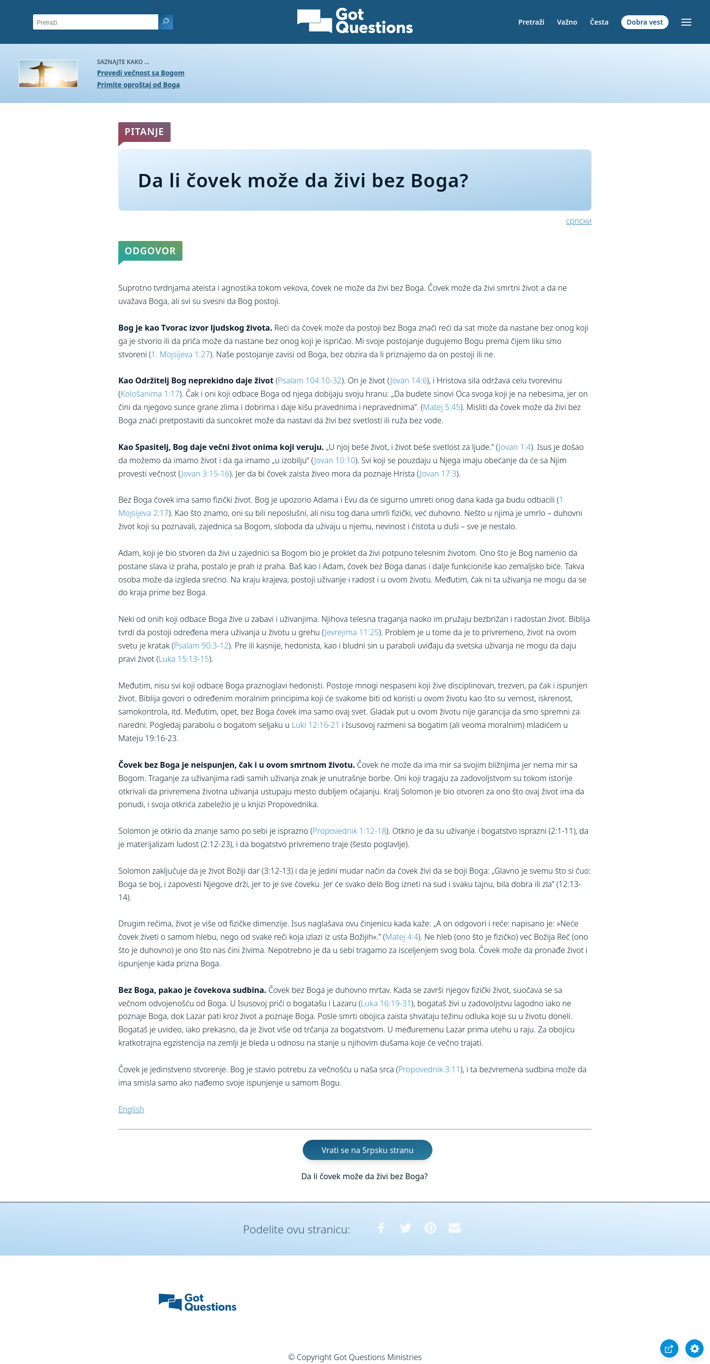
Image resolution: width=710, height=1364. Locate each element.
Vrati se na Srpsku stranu (367, 1149)
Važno (567, 22)
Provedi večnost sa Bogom (140, 72)
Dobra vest (645, 22)
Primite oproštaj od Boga (138, 84)
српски (579, 220)
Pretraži (531, 22)
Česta (599, 22)
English (131, 1109)
